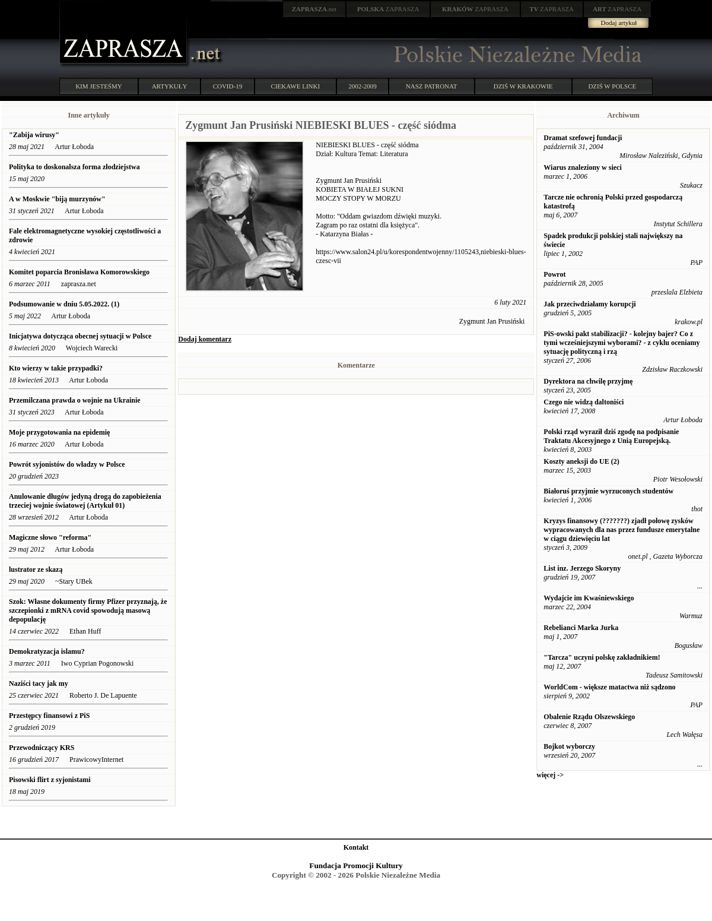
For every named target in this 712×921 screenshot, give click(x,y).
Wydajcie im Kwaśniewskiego (588, 598)
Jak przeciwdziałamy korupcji (589, 304)
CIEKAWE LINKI (295, 86)
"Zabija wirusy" (34, 135)
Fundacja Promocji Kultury (355, 865)
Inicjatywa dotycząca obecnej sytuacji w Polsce (81, 336)
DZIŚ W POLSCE (612, 86)
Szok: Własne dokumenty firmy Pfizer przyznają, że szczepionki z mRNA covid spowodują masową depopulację (88, 610)
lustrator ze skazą (35, 569)
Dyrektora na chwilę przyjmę (587, 381)
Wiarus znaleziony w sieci (582, 167)
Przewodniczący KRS (41, 747)
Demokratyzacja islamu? (47, 651)
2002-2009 (362, 86)
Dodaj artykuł (619, 22)
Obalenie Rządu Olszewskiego (589, 717)
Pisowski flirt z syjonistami (50, 780)
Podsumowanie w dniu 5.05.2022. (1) (64, 304)
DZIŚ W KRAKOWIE (523, 86)
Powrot (554, 274)
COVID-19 (228, 86)
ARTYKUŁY (169, 86)
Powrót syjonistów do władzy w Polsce (67, 464)
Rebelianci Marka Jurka (580, 628)
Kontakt (356, 847)
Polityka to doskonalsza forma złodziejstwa (75, 167)
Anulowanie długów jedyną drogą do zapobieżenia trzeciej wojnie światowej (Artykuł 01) (85, 500)
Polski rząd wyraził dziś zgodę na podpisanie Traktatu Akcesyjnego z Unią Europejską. (611, 436)
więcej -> (550, 775)
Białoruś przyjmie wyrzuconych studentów (608, 491)
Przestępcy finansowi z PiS (49, 715)
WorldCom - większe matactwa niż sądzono (609, 687)
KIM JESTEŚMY (98, 86)
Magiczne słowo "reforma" (50, 537)
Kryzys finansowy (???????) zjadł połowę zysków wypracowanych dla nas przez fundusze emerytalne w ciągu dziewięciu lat (621, 530)
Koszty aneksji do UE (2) (581, 461)
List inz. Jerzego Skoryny (582, 568)
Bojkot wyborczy (569, 746)
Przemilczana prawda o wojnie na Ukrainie (75, 400)
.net (314, 8)
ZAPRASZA (388, 8)
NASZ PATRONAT (431, 86)
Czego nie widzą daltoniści (583, 402)
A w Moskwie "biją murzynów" (57, 199)
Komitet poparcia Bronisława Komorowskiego (79, 272)
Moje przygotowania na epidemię (59, 432)
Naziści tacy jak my (38, 683)
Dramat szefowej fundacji (582, 138)
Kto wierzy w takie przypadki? (56, 368)
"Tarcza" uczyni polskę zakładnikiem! (601, 657)
